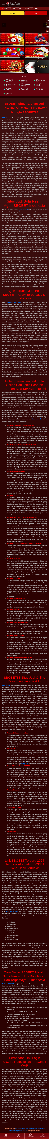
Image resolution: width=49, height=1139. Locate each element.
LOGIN (36, 13)
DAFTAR (12, 13)
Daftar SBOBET (8, 984)
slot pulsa (24, 764)
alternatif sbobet (12, 911)
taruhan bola (37, 419)
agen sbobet (23, 210)
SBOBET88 (6, 685)
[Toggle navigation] (3, 3)
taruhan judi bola (14, 302)
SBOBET (5, 118)
